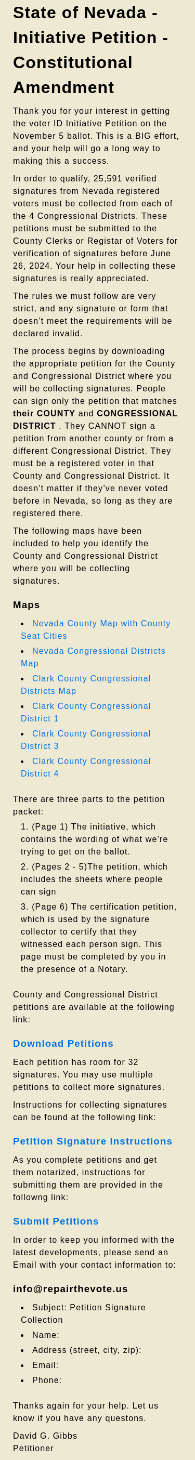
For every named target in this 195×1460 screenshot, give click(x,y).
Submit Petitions (56, 1221)
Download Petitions (63, 1043)
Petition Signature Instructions (93, 1141)
